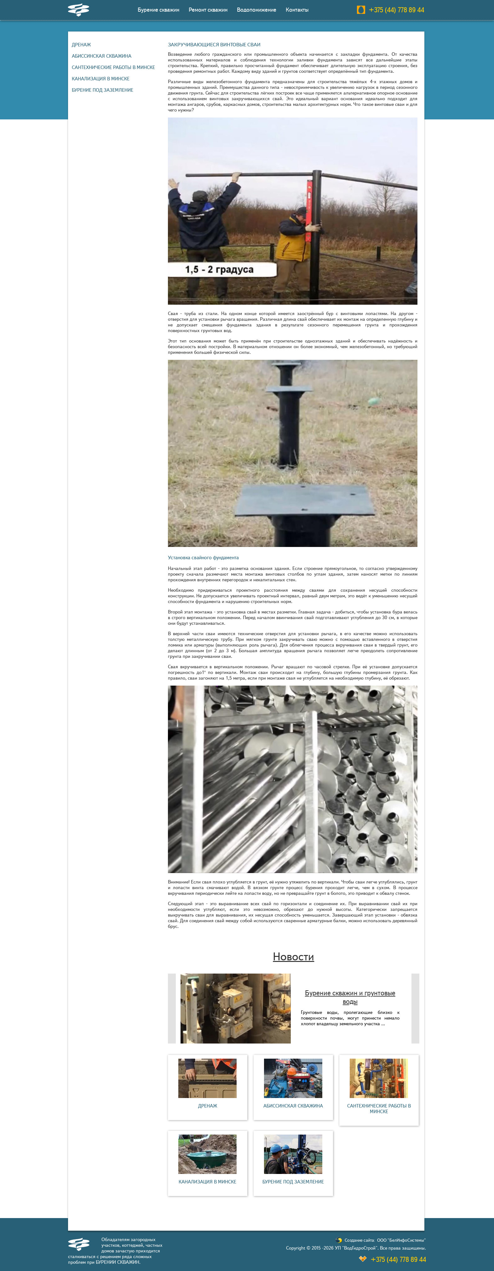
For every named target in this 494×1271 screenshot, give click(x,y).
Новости (293, 956)
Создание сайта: (360, 1240)
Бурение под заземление (102, 90)
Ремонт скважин (208, 9)
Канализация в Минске (100, 79)
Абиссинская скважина (101, 56)
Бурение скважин (158, 9)
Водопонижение (256, 9)
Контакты (297, 9)
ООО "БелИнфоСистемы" (401, 1240)
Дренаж (81, 45)
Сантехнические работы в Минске (113, 67)
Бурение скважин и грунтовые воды (350, 997)
